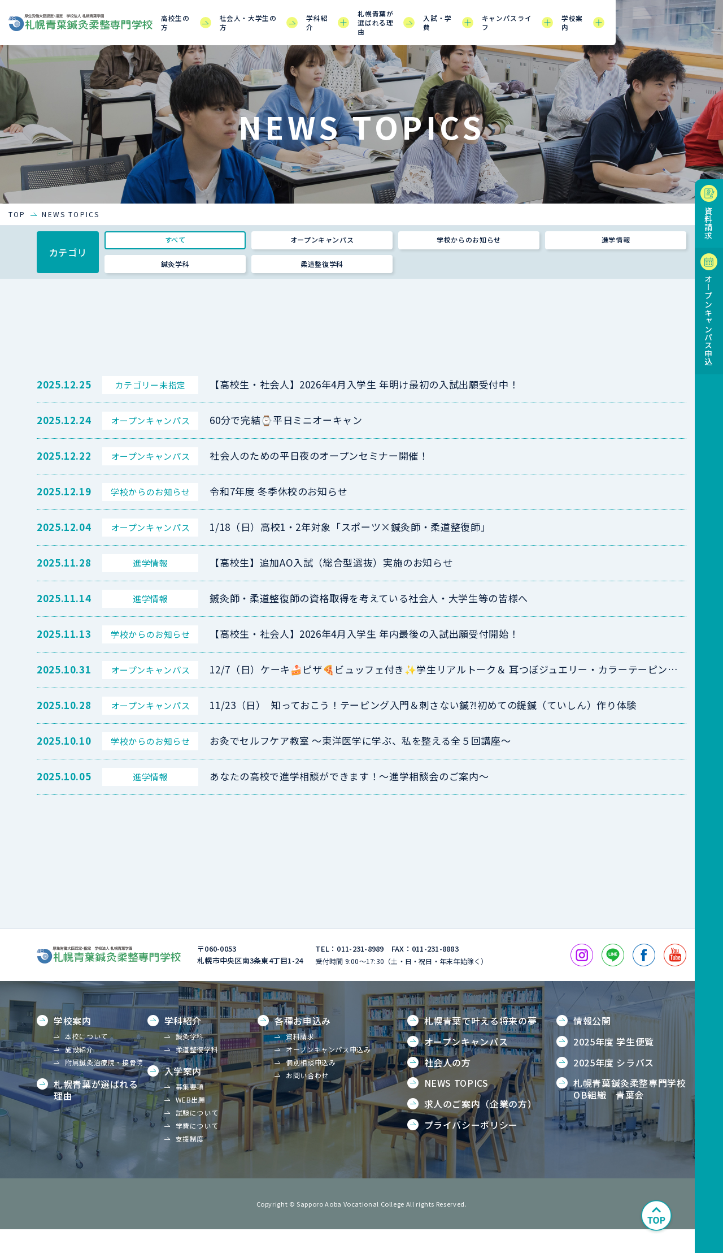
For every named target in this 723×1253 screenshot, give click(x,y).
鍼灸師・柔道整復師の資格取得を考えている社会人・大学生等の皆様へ (369, 622)
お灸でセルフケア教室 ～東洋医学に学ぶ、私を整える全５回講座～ (360, 764)
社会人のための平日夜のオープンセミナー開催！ (319, 479)
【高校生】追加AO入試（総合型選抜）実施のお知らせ (331, 586)
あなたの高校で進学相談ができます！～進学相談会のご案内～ (349, 800)
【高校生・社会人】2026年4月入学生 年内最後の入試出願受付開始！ (364, 657)
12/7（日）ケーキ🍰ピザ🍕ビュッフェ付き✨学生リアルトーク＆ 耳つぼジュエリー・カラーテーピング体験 (454, 693)
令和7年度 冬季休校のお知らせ (278, 515)
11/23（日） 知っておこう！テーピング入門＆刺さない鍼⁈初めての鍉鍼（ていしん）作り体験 (423, 728)
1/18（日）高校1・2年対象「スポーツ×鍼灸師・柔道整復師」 (350, 550)
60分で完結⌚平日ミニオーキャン (286, 444)
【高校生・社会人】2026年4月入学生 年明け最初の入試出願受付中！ (364, 408)
